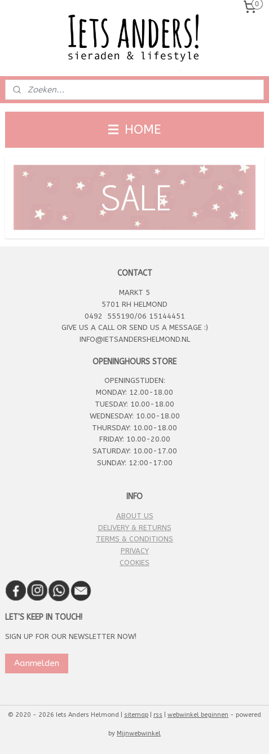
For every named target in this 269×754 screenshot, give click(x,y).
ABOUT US (134, 516)
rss (157, 714)
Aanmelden (36, 663)
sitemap (136, 714)
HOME (134, 129)
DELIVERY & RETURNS (134, 527)
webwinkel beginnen (197, 714)
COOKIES (134, 562)
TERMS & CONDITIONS (134, 539)
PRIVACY (135, 550)
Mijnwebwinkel (139, 733)
